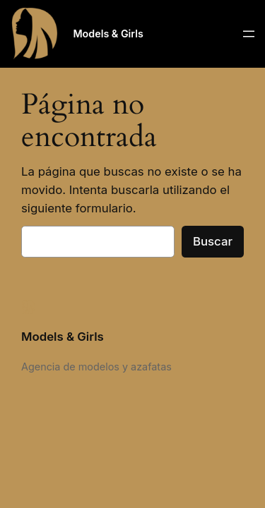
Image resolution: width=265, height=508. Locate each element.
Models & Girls (108, 34)
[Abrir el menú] (248, 33)
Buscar (212, 241)
